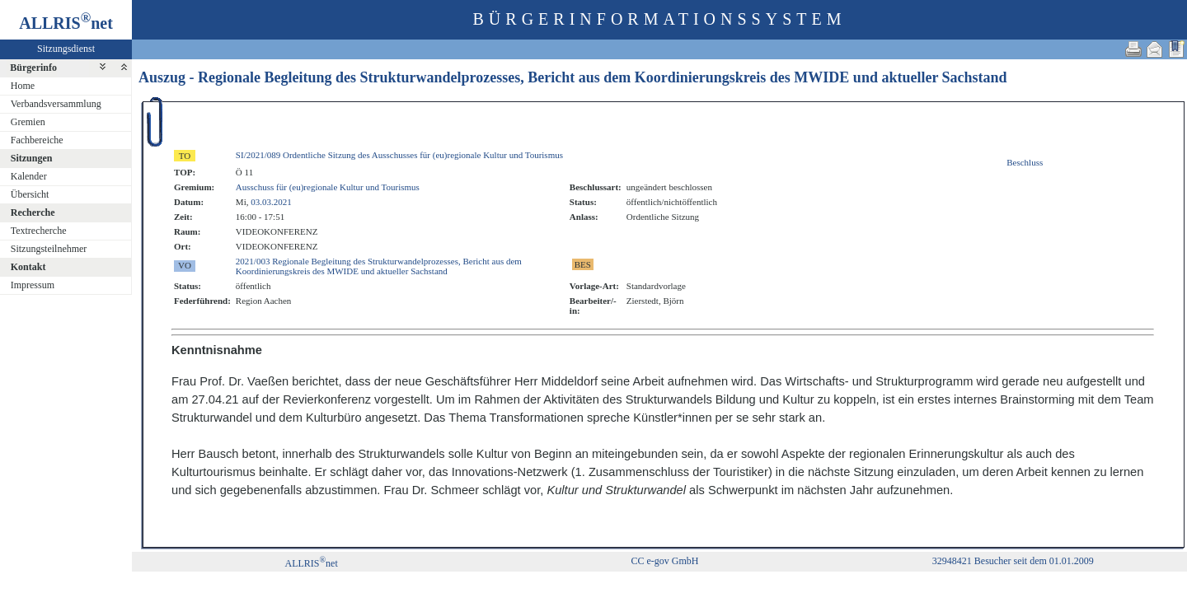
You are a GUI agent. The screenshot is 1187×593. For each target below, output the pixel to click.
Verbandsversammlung (56, 104)
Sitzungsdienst (66, 48)
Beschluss (1024, 162)
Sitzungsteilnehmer (49, 248)
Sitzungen (32, 158)
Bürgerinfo (33, 67)
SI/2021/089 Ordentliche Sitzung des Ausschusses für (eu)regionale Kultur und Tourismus (399, 155)
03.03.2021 (271, 202)
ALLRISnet (310, 563)
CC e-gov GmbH (664, 561)
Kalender (29, 176)
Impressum (32, 285)
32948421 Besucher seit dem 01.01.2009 (1013, 561)
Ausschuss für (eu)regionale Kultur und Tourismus (328, 187)
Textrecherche (39, 230)
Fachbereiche (37, 140)
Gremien (28, 122)
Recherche (33, 212)
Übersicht (30, 194)
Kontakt (28, 267)
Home (23, 85)
